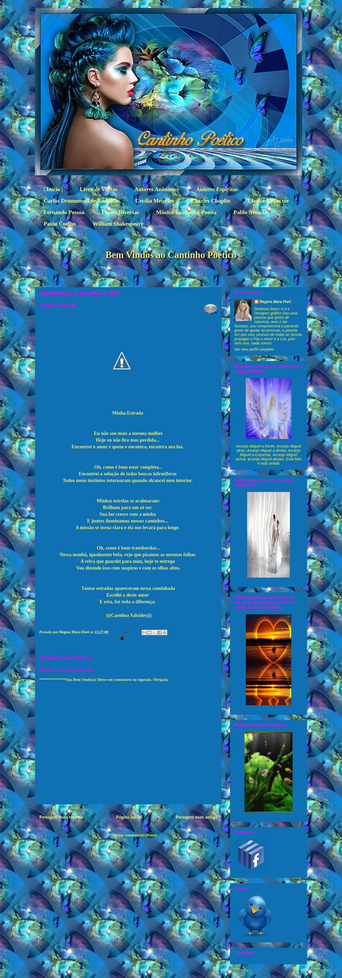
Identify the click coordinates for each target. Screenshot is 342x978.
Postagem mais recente (61, 817)
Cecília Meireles (154, 201)
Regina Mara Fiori (74, 632)
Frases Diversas (120, 212)
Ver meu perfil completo (254, 349)
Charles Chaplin (211, 201)
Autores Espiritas (217, 189)
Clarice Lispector (268, 201)
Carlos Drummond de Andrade (81, 201)
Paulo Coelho (60, 224)
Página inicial (129, 817)
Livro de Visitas (99, 189)
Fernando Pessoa (64, 212)
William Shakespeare (118, 224)
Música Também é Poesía (186, 212)
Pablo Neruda (250, 212)
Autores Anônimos (156, 189)
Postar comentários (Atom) (135, 835)
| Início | (53, 189)
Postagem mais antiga (196, 817)
